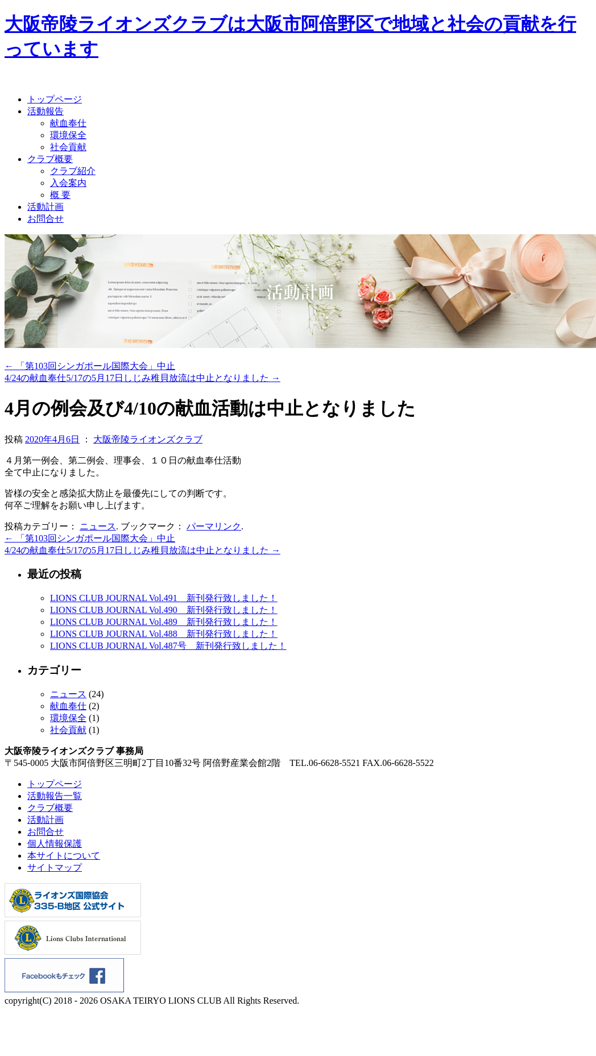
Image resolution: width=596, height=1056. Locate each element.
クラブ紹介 (73, 171)
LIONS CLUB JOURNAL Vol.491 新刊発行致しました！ (164, 598)
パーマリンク (214, 526)
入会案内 (68, 183)
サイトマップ (54, 867)
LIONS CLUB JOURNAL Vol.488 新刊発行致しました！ (164, 634)
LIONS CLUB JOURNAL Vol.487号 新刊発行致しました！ (168, 646)
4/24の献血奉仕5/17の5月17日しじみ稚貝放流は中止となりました (142, 378)
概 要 (60, 195)
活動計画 (45, 207)
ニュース (98, 526)
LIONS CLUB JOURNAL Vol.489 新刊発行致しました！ (164, 622)
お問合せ (45, 218)
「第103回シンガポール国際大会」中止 (90, 366)
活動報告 (45, 111)
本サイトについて (63, 855)
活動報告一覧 (54, 796)
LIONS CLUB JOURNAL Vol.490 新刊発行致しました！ (164, 610)
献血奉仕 (68, 123)
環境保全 (68, 135)
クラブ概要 (50, 159)
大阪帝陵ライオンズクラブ (147, 439)
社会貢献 (68, 147)
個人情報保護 (54, 843)
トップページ (54, 99)
